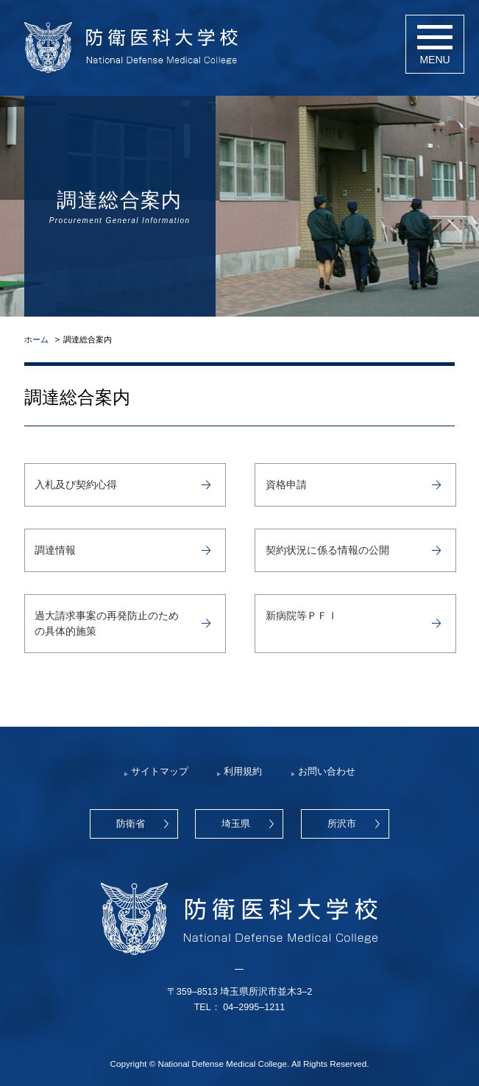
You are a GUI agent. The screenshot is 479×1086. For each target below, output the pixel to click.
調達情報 (55, 550)
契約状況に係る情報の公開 (327, 550)
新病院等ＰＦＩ (302, 615)
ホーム (36, 339)
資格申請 (286, 484)
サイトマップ (159, 771)
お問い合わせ (326, 771)
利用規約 (243, 771)
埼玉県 (235, 824)
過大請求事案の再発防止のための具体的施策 (107, 623)
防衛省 (130, 824)
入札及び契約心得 (76, 484)
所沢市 (341, 824)
